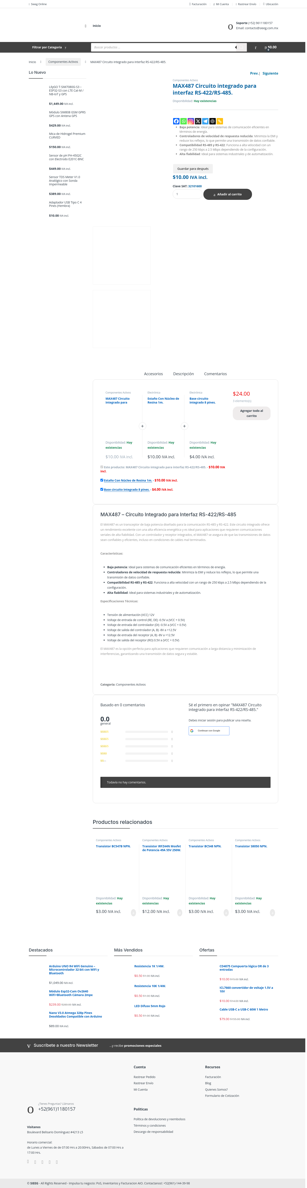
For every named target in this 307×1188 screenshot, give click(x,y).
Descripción (183, 374)
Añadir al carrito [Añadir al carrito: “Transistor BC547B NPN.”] (133, 912)
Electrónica (154, 392)
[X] (198, 121)
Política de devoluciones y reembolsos (159, 1119)
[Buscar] (241, 47)
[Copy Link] (220, 121)
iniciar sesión (207, 720)
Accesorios (153, 374)
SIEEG (34, 1183)
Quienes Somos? (216, 1089)
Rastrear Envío (246, 4)
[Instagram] (191, 121)
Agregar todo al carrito (251, 413)
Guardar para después (193, 169)
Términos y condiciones (150, 1125)
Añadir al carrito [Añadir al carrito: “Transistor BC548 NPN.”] (226, 912)
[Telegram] (205, 121)
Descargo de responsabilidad (153, 1132)
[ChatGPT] (212, 121)
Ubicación (270, 4)
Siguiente (270, 73)
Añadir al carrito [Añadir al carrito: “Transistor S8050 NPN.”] (272, 912)
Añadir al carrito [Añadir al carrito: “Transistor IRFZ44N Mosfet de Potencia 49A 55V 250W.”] (179, 912)
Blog (208, 1083)
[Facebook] (176, 121)
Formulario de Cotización (222, 1096)
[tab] (153, 375)
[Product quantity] (188, 194)
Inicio (97, 26)
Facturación (198, 4)
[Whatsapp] (183, 121)
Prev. (254, 73)
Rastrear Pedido (144, 1077)
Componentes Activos (63, 62)
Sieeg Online (38, 4)
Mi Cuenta (221, 4)
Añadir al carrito (229, 194)
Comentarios (215, 374)
